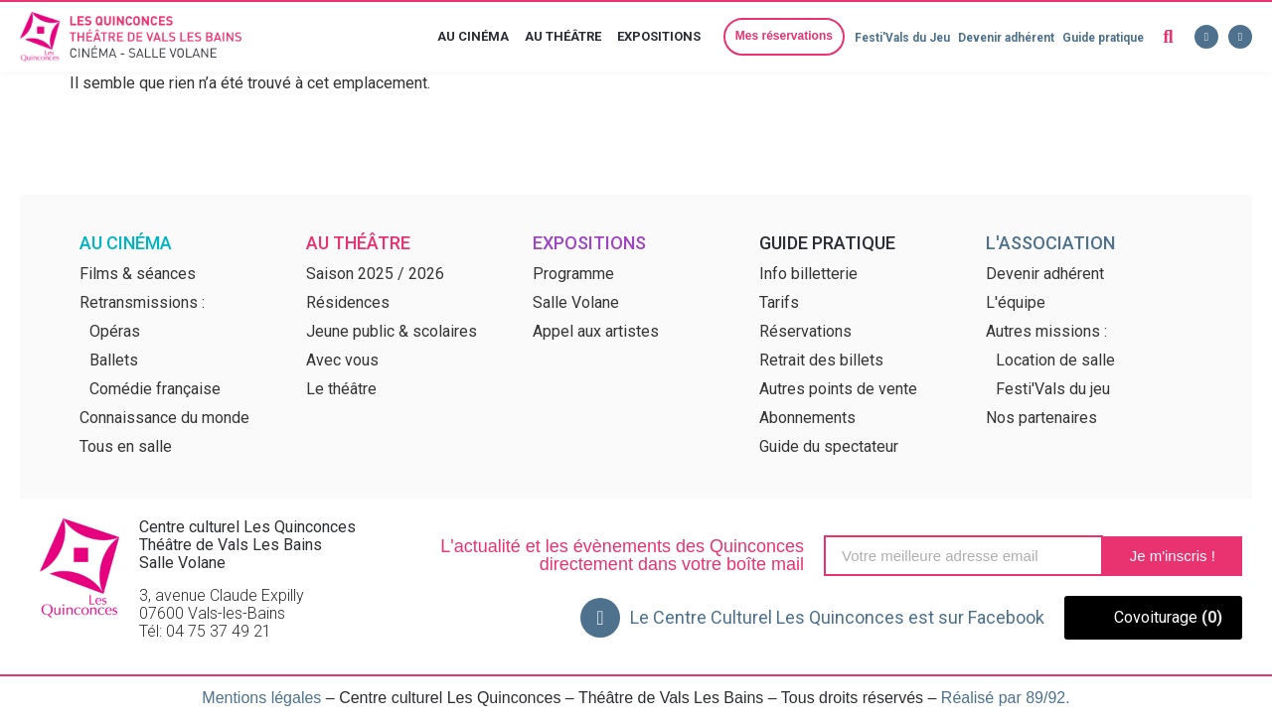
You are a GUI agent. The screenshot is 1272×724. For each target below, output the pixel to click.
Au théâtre (564, 37)
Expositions (660, 37)
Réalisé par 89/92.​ (1005, 697)
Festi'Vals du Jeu (895, 38)
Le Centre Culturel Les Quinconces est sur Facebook (837, 617)
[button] (778, 37)
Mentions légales (261, 697)
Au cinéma (474, 37)
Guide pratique (1102, 38)
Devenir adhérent (1002, 38)
